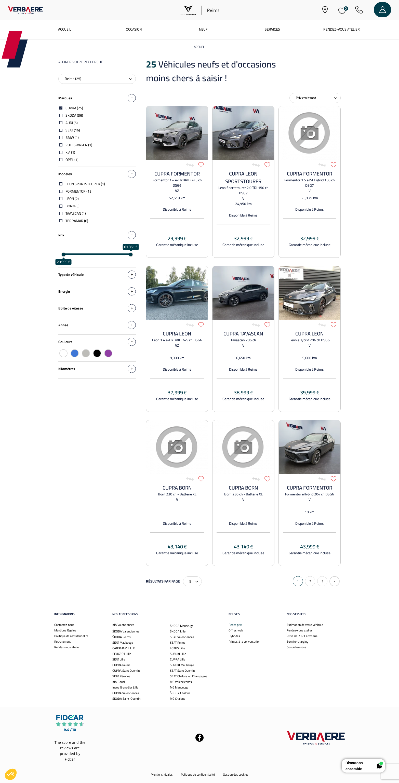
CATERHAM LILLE (123, 648)
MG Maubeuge (179, 687)
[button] (11, 774)
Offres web (236, 630)
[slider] (63, 254)
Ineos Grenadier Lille (125, 687)
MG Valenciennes (181, 682)
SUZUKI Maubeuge (182, 665)
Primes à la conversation (244, 641)
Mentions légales (65, 630)
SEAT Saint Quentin (182, 670)
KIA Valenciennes (123, 625)
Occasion (134, 29)
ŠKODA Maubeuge (181, 626)
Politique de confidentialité (71, 636)
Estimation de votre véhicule (305, 625)
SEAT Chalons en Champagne (188, 676)
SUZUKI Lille (178, 654)
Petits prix (235, 625)
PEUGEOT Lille (121, 654)
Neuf (203, 29)
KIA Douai (118, 682)
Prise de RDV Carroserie (302, 636)
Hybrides (234, 636)
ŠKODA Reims (121, 637)
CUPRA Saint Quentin (126, 670)
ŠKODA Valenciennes (125, 631)
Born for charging (297, 641)
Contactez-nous (64, 625)
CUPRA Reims (121, 665)
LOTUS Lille (177, 648)
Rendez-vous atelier (341, 29)
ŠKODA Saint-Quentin (126, 698)
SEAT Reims (177, 642)
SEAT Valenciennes (182, 637)
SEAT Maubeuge (122, 642)
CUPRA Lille (177, 659)
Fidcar (70, 759)
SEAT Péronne (121, 676)
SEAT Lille (118, 659)
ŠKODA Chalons (180, 693)
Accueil (64, 29)
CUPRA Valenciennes (125, 693)
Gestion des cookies (235, 774)
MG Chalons (177, 698)
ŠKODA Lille (177, 631)
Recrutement (62, 641)
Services (272, 29)
